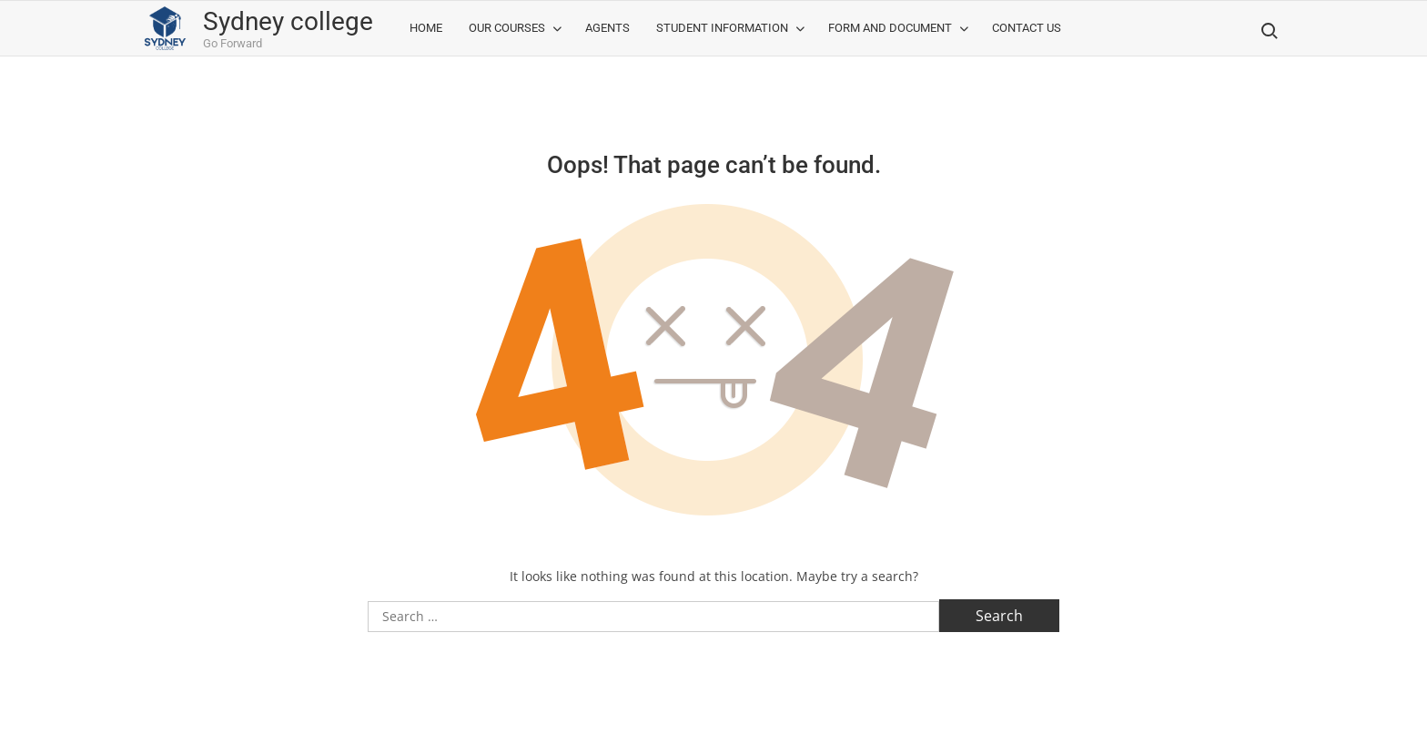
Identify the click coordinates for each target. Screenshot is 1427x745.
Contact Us (1026, 28)
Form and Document (890, 28)
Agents (607, 28)
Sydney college (288, 21)
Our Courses (507, 28)
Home (426, 28)
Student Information (722, 28)
